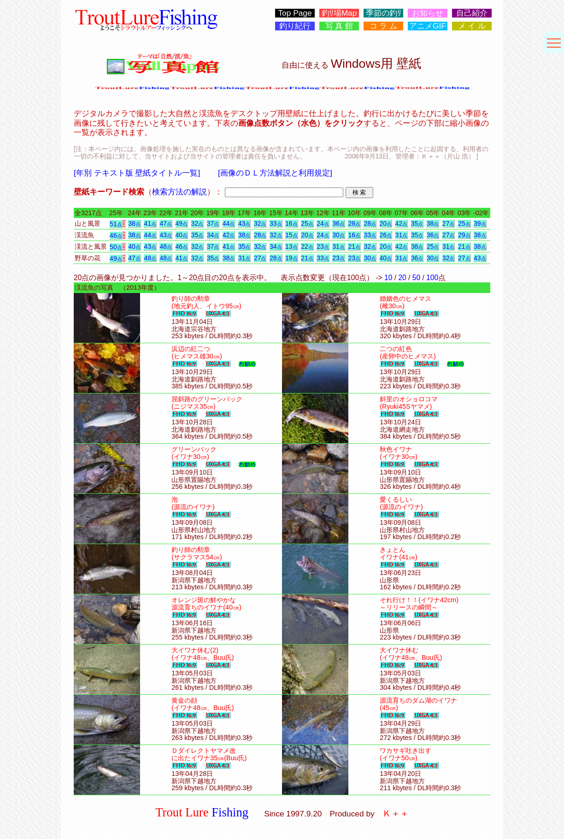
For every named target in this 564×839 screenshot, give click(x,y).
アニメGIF (427, 26)
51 (116, 224)
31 (401, 235)
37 (213, 223)
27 (448, 223)
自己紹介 (472, 13)
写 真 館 (339, 26)
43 (244, 223)
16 (291, 223)
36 (338, 223)
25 (307, 223)
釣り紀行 (295, 26)
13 (291, 246)
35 (417, 223)
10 (388, 278)
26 (386, 235)
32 (197, 223)
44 (229, 223)
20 (386, 223)
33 (276, 223)
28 (354, 223)
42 (401, 223)
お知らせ (427, 13)
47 (165, 223)
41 (150, 223)
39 (480, 223)
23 (323, 246)
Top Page (294, 13)
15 (291, 235)
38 (134, 223)
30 (338, 235)
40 (182, 235)
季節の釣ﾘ (383, 13)
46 (116, 235)
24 (323, 223)
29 (464, 235)
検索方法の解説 (179, 191)
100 (432, 278)
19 (291, 258)
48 (165, 246)
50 (116, 247)
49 (182, 223)
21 (354, 246)
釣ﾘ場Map (339, 13)
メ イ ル (472, 26)
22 (307, 246)
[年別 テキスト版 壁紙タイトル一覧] (137, 172)
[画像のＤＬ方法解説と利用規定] (275, 172)
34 (213, 235)
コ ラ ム (384, 26)
